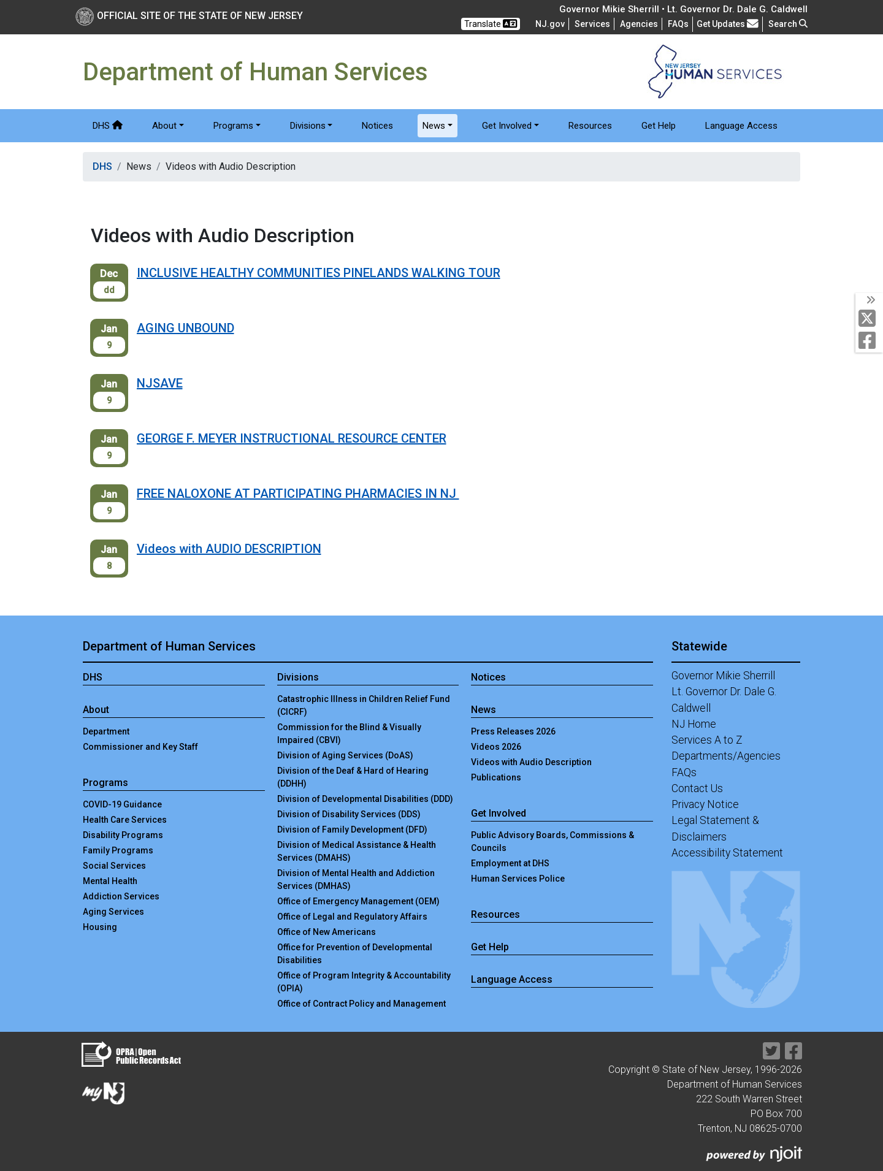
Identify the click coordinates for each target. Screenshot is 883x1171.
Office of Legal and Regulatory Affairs (352, 916)
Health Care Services (125, 820)
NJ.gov (550, 24)
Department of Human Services (169, 646)
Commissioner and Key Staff (140, 747)
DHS (108, 125)
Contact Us (697, 788)
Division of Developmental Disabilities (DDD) (365, 799)
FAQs (684, 772)
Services (592, 24)
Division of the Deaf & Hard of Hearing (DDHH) (353, 777)
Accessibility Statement (727, 853)
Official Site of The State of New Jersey (189, 15)
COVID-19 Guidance (122, 804)
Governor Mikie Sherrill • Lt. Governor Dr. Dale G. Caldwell (683, 9)
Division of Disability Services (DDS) (349, 814)
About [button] (164, 125)
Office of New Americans (326, 932)
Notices (377, 125)
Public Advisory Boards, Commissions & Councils (552, 841)
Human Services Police (518, 878)
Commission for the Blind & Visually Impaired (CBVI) (349, 733)
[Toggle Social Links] (869, 300)
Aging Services (113, 912)
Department (106, 731)
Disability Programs (123, 835)
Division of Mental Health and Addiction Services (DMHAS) (356, 879)
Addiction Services (121, 896)
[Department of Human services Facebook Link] (870, 341)
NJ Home (693, 724)
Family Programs (118, 850)
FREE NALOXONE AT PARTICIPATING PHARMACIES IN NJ (298, 493)
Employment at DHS (510, 863)
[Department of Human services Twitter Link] (870, 319)
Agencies (639, 24)
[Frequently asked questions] (678, 24)
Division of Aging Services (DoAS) (345, 755)
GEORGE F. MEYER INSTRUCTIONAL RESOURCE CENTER (291, 438)
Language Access (741, 125)
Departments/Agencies (726, 756)
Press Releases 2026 (513, 731)
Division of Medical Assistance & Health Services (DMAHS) (356, 851)
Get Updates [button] (728, 23)
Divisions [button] (308, 125)
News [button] (433, 125)
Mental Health (110, 881)
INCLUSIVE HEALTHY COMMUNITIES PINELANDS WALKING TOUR (318, 272)
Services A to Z (707, 740)
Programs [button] (233, 125)
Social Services (114, 866)
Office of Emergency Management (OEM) (358, 901)
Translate (490, 23)
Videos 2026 (496, 747)
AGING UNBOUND (185, 328)
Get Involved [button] (507, 125)
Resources (590, 125)
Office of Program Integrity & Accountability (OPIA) (364, 982)
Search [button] (788, 24)
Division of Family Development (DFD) (352, 829)
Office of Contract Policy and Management (361, 1004)
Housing (100, 927)
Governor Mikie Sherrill (723, 675)
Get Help (658, 125)
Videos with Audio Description (531, 762)
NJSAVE (160, 383)
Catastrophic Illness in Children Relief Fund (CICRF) (363, 705)
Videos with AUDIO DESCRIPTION (229, 548)
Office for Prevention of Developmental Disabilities (354, 953)
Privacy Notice (705, 804)
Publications (496, 777)
